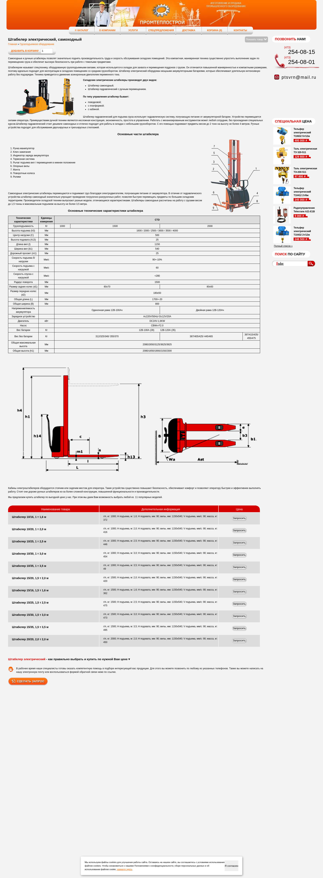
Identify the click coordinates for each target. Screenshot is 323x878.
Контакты (240, 30)
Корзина (214, 30)
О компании (107, 30)
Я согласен (231, 865)
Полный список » (283, 246)
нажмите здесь (124, 869)
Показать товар (256, 39)
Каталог (82, 30)
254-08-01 (301, 62)
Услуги (133, 30)
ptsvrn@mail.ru (299, 77)
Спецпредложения (161, 30)
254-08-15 (301, 52)
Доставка (188, 30)
